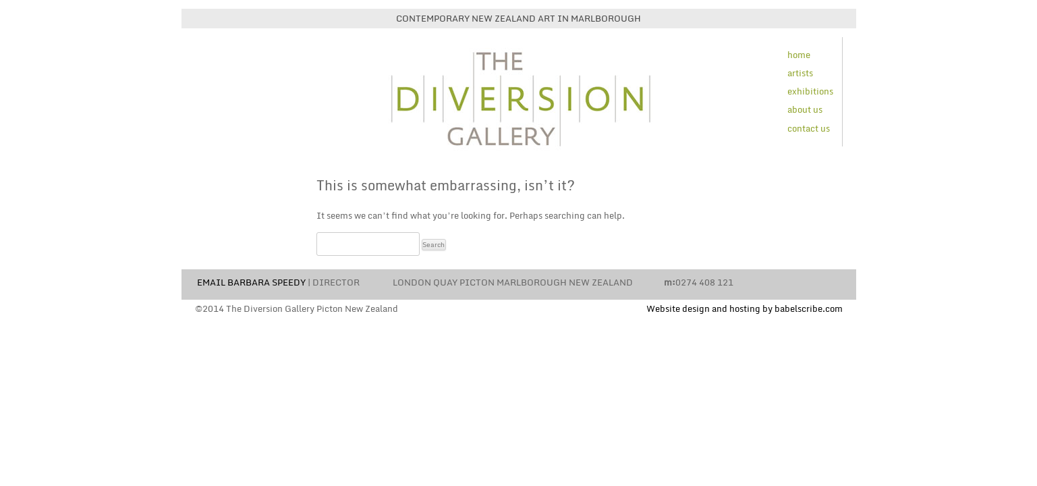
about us (804, 109)
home (798, 54)
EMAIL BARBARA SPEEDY (251, 282)
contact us (808, 128)
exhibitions (810, 91)
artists (800, 72)
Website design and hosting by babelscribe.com (744, 308)
